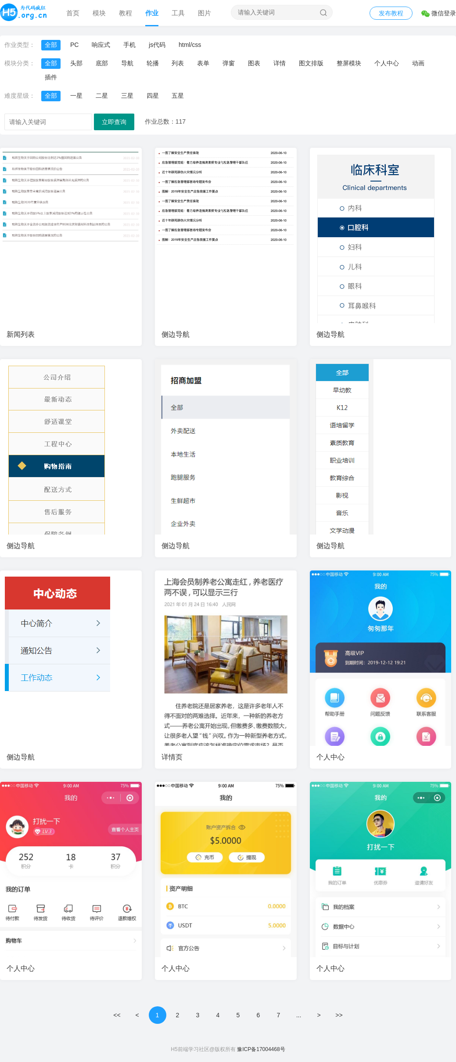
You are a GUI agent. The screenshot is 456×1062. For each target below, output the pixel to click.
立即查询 (114, 121)
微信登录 (438, 13)
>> (338, 1015)
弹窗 (229, 63)
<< (116, 1015)
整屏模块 (349, 63)
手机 (129, 44)
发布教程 (391, 13)
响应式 (101, 44)
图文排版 (311, 63)
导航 (127, 63)
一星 (76, 95)
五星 (178, 95)
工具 (178, 13)
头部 (76, 63)
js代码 (157, 44)
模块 (99, 13)
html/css (190, 44)
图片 (204, 13)
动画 (418, 63)
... (299, 1015)
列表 (178, 63)
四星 (153, 95)
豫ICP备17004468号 (261, 1049)
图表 (254, 63)
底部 (102, 63)
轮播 (153, 63)
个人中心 (386, 63)
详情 (279, 63)
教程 (125, 13)
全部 (51, 44)
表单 (203, 63)
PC (74, 44)
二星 (102, 95)
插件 (51, 77)
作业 (151, 13)
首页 (72, 13)
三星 (127, 95)
